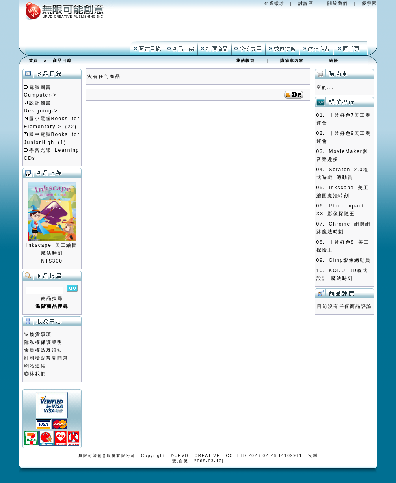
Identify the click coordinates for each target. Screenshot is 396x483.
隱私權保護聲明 (43, 342)
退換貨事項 (38, 334)
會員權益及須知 (43, 350)
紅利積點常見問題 (46, 358)
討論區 (306, 3)
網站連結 (35, 366)
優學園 (369, 3)
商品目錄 (62, 60)
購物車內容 (292, 60)
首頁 (33, 60)
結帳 (333, 60)
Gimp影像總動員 (350, 260)
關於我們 (337, 3)
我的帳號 (245, 60)
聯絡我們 (35, 374)
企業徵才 (274, 3)
